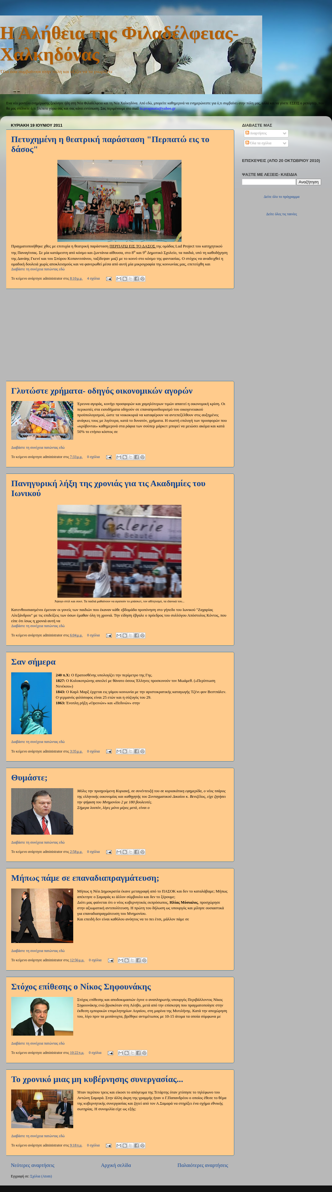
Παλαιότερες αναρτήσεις (202, 1165)
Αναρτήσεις (256, 133)
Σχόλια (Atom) (41, 1176)
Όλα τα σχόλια (258, 143)
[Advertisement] (119, 334)
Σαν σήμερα (33, 661)
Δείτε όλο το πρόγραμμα (281, 197)
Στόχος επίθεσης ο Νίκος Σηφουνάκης (81, 986)
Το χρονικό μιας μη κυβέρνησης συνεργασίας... (97, 1079)
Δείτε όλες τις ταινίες (281, 214)
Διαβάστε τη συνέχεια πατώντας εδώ (38, 269)
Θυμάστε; (29, 777)
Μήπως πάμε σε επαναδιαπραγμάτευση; (85, 878)
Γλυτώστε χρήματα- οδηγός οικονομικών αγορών (102, 390)
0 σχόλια (93, 457)
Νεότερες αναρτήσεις (32, 1165)
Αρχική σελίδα (116, 1165)
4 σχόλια (93, 279)
